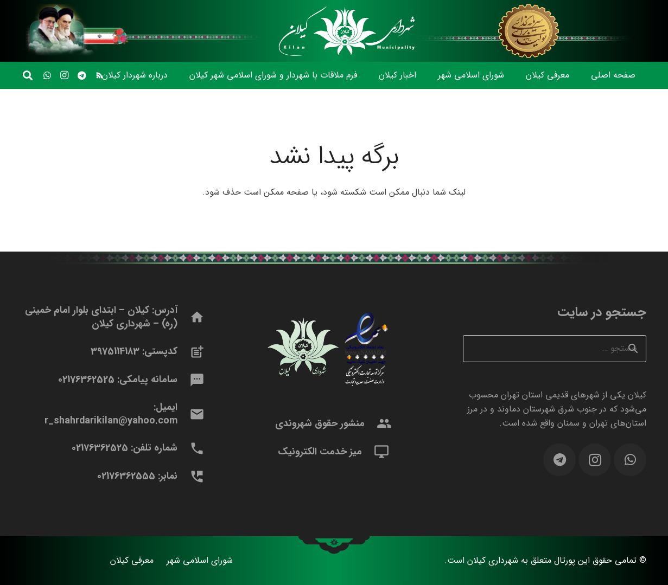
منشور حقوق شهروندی (320, 423)
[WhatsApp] (47, 75)
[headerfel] (150, 31)
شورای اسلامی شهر (200, 560)
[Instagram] (64, 75)
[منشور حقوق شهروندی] (378, 423)
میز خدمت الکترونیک (320, 451)
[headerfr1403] (529, 31)
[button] (28, 75)
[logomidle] (345, 31)
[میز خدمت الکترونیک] (376, 451)
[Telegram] (82, 75)
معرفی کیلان (132, 560)
